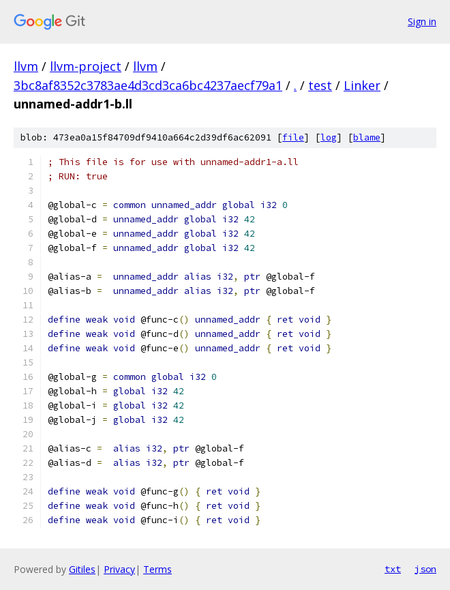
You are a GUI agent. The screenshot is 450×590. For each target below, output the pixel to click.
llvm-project (85, 66)
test (320, 85)
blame (366, 137)
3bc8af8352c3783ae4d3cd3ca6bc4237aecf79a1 (148, 85)
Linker (362, 85)
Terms (157, 569)
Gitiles (82, 569)
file (293, 137)
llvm (26, 66)
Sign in (422, 21)
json (425, 569)
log (328, 137)
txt (393, 569)
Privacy (119, 569)
